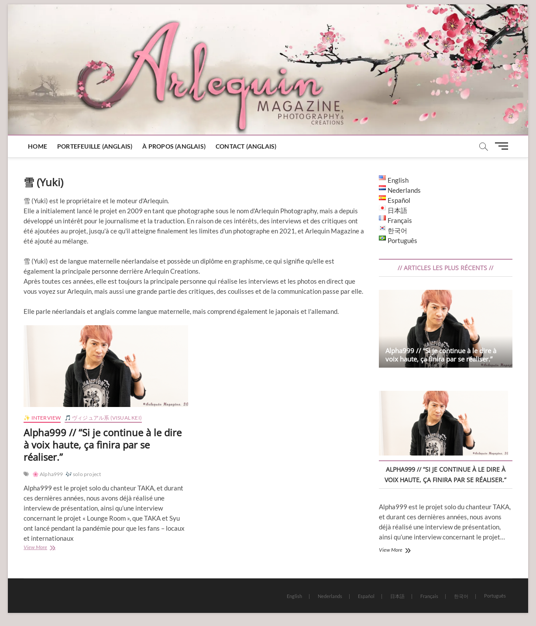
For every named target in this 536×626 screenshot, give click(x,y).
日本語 (397, 596)
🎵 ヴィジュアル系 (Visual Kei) (103, 417)
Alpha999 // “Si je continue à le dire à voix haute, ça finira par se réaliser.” (103, 444)
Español (366, 596)
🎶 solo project (83, 474)
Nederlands (330, 596)
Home (37, 146)
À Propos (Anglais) (174, 146)
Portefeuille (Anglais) (94, 146)
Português (495, 595)
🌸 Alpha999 (47, 474)
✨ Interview (42, 417)
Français (429, 596)
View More (46, 548)
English (294, 596)
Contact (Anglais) (246, 146)
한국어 (461, 596)
